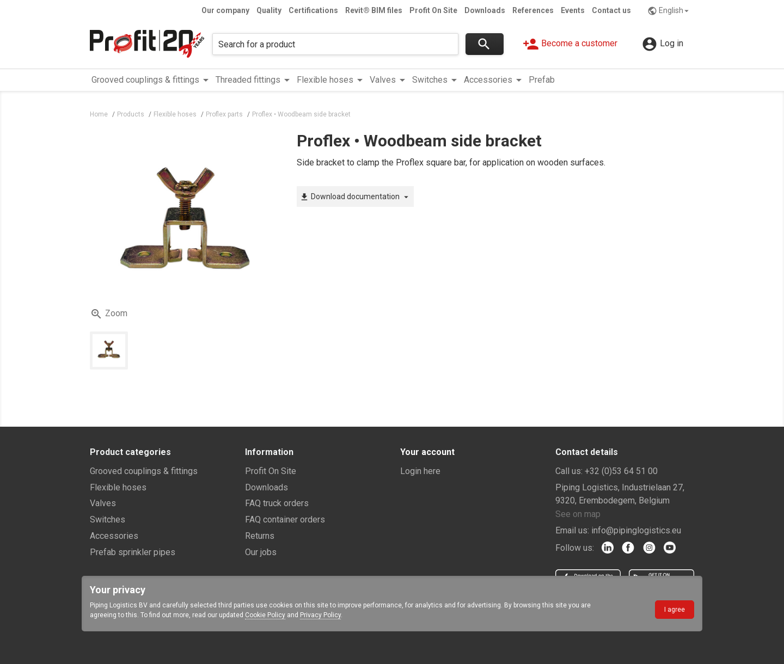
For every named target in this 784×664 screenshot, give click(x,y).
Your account (427, 452)
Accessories (114, 536)
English (669, 10)
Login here (420, 471)
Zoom (108, 314)
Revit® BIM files (373, 10)
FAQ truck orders (277, 503)
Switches (107, 519)
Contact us (611, 10)
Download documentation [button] (355, 197)
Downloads (484, 10)
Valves (103, 503)
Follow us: (574, 548)
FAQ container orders (285, 519)
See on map (578, 514)
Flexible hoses (118, 487)
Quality (268, 10)
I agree (674, 609)
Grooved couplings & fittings (144, 471)
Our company (225, 10)
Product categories (130, 452)
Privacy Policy (320, 615)
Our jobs (261, 552)
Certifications (313, 10)
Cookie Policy (265, 615)
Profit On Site (433, 10)
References (533, 10)
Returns (259, 536)
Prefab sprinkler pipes (132, 552)
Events (573, 10)
